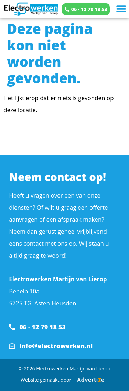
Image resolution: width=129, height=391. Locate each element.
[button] (121, 9)
